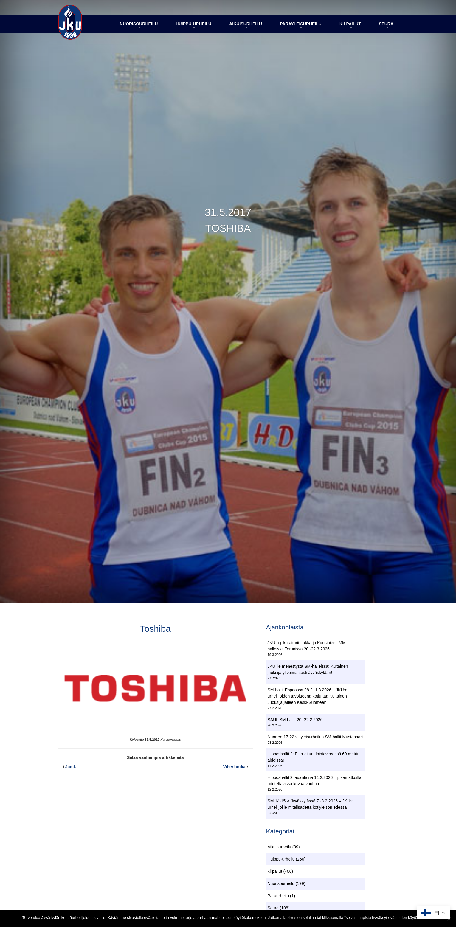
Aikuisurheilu (245, 24)
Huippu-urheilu (193, 24)
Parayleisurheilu (301, 24)
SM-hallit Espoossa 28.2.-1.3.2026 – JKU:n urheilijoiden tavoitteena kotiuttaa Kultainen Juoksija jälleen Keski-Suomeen (308, 696)
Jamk (70, 766)
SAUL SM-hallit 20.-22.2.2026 (295, 719)
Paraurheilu (278, 895)
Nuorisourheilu (139, 24)
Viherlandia (234, 766)
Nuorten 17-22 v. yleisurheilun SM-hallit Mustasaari (315, 737)
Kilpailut (350, 24)
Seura (386, 24)
